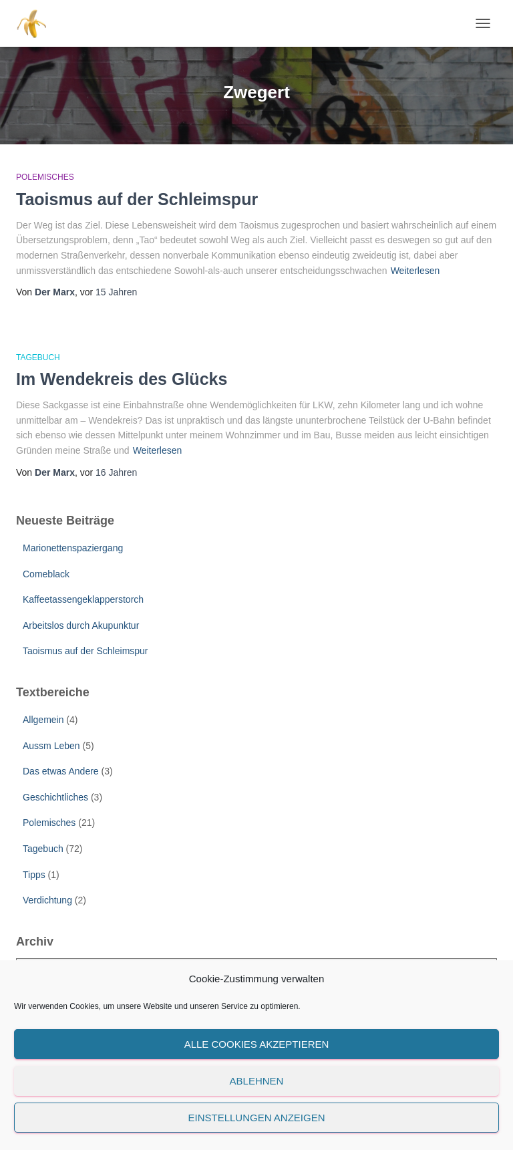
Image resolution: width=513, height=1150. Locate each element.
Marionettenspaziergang (73, 548)
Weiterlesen (415, 270)
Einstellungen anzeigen (256, 1117)
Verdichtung (47, 900)
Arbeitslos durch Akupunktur (81, 625)
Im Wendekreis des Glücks (121, 379)
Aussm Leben (51, 745)
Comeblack (46, 574)
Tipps (34, 874)
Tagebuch (38, 357)
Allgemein (43, 719)
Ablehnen (257, 1081)
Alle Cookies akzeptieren (256, 1044)
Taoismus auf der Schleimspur (137, 199)
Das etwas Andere (61, 771)
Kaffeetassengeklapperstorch (83, 599)
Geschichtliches (55, 797)
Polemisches (45, 177)
